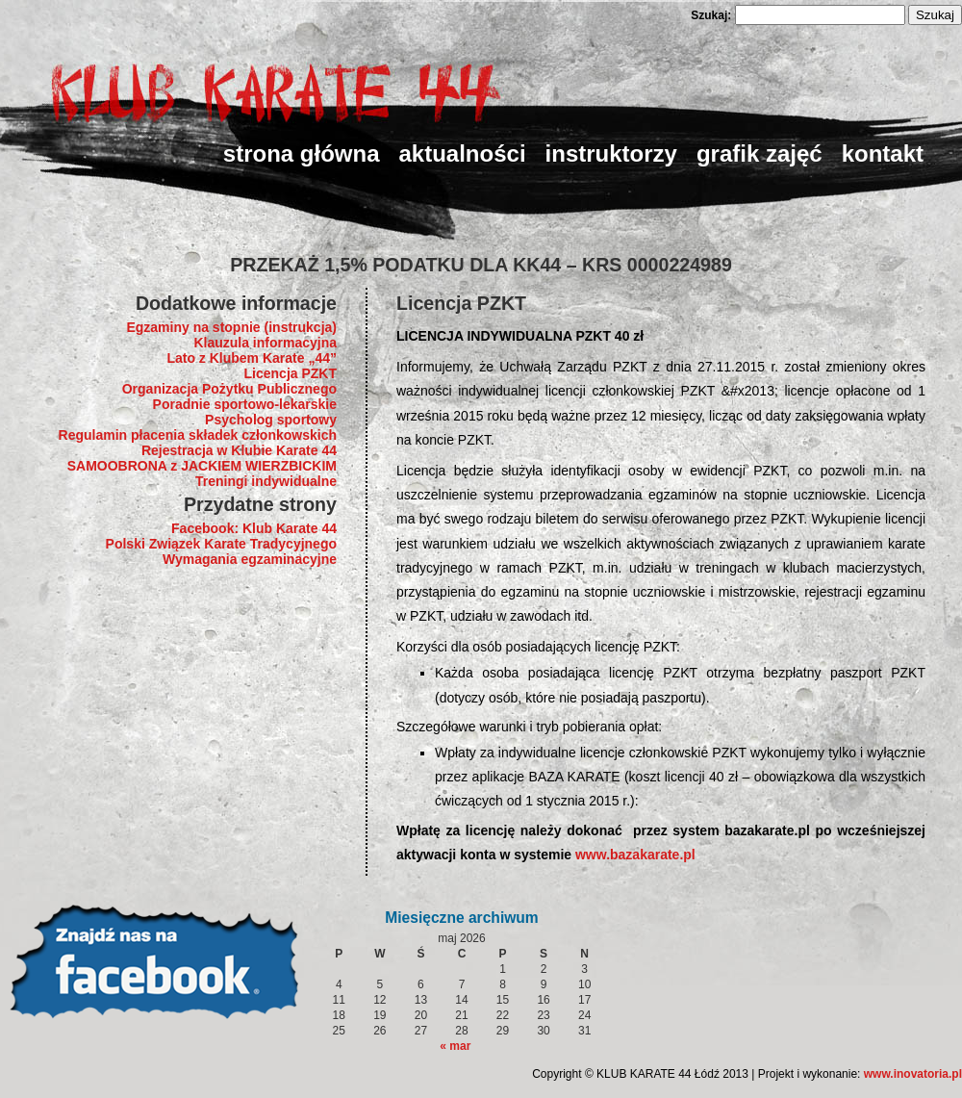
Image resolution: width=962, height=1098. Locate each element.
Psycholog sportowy (271, 419)
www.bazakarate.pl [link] (635, 854)
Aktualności (462, 153)
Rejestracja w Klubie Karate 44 (239, 450)
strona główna (301, 153)
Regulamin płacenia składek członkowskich (198, 435)
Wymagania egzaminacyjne (250, 559)
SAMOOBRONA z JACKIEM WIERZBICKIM (202, 465)
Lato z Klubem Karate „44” (251, 358)
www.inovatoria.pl (913, 1074)
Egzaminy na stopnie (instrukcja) (231, 327)
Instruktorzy (611, 153)
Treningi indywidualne (266, 481)
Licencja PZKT (290, 373)
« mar (455, 1046)
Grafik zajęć (759, 153)
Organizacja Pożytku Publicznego (229, 388)
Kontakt (883, 153)
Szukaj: (711, 15)
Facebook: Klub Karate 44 (254, 528)
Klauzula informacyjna (265, 342)
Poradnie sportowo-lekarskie (245, 404)
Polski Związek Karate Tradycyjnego (221, 543)
